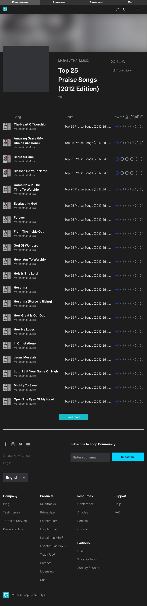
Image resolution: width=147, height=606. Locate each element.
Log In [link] (7, 463)
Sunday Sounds (88, 568)
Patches (45, 563)
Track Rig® (47, 554)
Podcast (83, 521)
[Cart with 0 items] (117, 9)
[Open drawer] (137, 9)
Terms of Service (15, 521)
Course (82, 529)
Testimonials (12, 512)
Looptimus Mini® (52, 538)
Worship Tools (87, 559)
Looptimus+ (48, 529)
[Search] (124, 9)
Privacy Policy (13, 529)
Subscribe (128, 456)
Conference (85, 504)
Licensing (47, 571)
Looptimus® (48, 521)
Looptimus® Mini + (53, 546)
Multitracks (48, 504)
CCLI (80, 551)
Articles (82, 512)
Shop (43, 580)
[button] (129, 117)
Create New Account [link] (17, 456)
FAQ (117, 512)
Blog (6, 504)
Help (117, 504)
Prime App (47, 512)
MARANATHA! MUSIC (73, 60)
